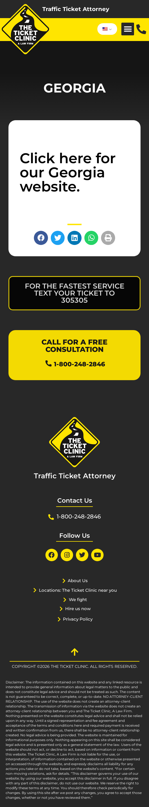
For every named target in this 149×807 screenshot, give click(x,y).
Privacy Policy (78, 619)
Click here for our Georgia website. (68, 172)
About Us (78, 580)
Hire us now (78, 608)
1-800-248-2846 (79, 364)
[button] (127, 29)
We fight (78, 599)
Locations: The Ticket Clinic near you (78, 590)
